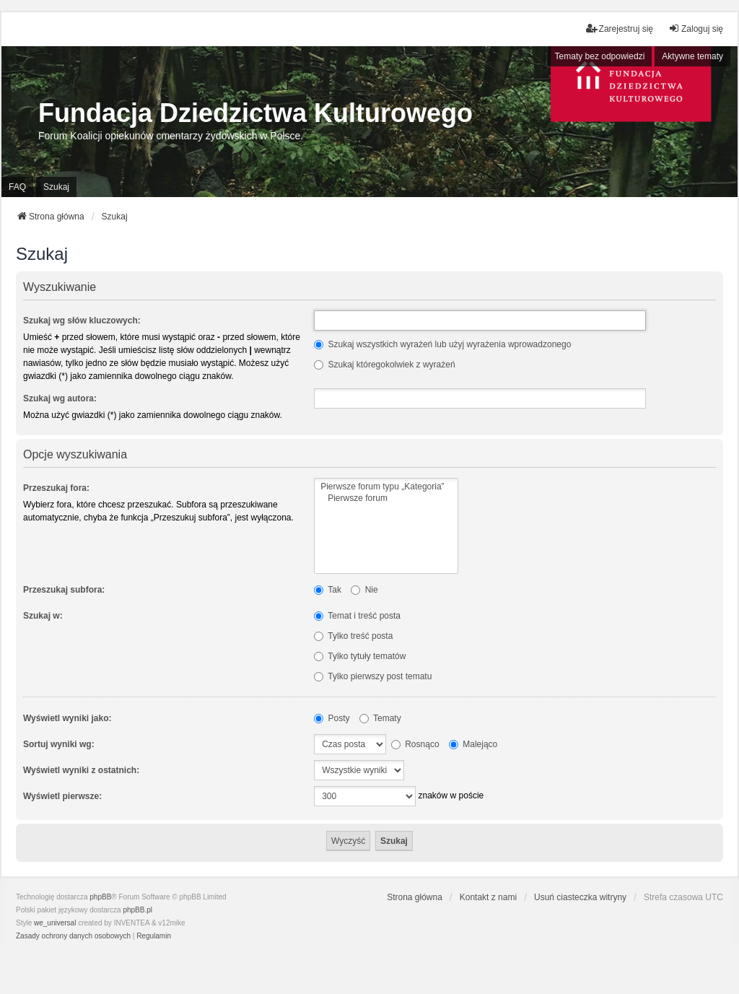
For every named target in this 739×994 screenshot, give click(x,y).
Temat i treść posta (357, 616)
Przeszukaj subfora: (64, 590)
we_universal (55, 923)
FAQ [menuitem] (17, 187)
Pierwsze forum (385, 498)
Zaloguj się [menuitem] (695, 28)
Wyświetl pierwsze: (62, 796)
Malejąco (473, 744)
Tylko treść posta (353, 636)
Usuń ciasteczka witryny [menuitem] (580, 897)
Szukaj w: (43, 616)
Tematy (380, 718)
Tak (327, 590)
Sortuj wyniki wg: (59, 744)
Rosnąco (415, 744)
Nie (364, 590)
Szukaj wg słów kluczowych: (82, 320)
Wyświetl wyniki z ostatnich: (81, 770)
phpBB (100, 897)
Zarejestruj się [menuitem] (619, 28)
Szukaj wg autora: (60, 398)
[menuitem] (73, 936)
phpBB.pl (137, 910)
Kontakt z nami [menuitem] (488, 897)
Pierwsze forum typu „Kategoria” (385, 486)
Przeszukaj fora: (56, 488)
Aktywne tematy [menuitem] (692, 56)
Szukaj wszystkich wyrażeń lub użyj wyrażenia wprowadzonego (442, 344)
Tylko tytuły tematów (360, 656)
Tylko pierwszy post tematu (373, 676)
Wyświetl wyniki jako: (67, 718)
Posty (331, 718)
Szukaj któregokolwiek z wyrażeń (384, 364)
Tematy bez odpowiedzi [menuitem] (600, 56)
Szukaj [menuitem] (56, 187)
